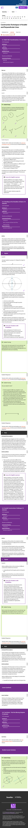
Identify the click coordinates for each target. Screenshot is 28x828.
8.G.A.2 (4, 46)
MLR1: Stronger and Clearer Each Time (10, 222)
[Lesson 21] (18, 18)
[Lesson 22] (20, 18)
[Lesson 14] (3, 18)
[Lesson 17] (9, 18)
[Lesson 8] (14, 16)
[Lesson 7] (12, 16)
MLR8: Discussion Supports (8, 62)
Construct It (5, 220)
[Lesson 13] (24, 16)
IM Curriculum (23, 0)
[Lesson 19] (14, 18)
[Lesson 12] (22, 16)
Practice (18, 32)
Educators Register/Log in (21, 4)
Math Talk (5, 60)
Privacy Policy (9, 809)
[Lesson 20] (16, 18)
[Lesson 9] (16, 16)
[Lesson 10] (18, 16)
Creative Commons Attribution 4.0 (9, 813)
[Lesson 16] (7, 18)
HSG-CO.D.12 (5, 213)
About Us (24, 1)
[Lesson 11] (20, 16)
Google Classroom (22, 3)
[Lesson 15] (5, 18)
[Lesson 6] (11, 16)
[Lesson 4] (7, 16)
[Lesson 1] (2, 16)
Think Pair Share (6, 224)
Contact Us (24, 2)
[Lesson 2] (4, 16)
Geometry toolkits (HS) (7, 228)
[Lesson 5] (9, 16)
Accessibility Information (17, 809)
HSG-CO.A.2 (5, 53)
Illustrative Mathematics (10, 812)
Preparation (5, 32)
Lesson (12, 32)
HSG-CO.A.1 (5, 49)
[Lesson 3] (6, 16)
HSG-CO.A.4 (5, 727)
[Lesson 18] (11, 18)
